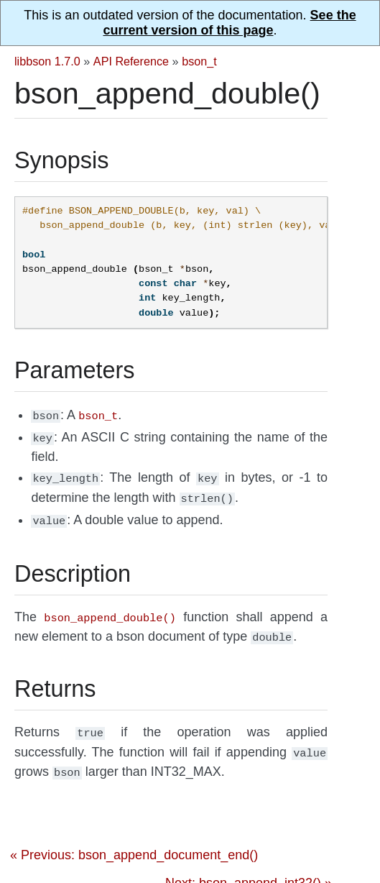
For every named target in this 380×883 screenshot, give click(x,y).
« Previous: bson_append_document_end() (134, 840)
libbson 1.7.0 (47, 61)
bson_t (199, 61)
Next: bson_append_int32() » (248, 868)
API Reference (131, 61)
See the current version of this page (229, 22)
